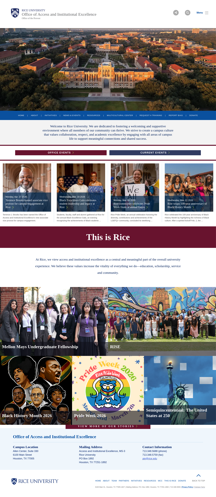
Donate (182, 481)
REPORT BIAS (176, 115)
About (106, 481)
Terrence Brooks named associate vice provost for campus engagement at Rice (27, 204)
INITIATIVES (51, 115)
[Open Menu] (201, 12)
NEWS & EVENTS (72, 115)
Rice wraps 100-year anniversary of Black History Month (187, 205)
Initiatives (136, 481)
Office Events (59, 152)
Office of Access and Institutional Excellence (59, 14)
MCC (160, 481)
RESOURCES (93, 115)
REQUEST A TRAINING (151, 115)
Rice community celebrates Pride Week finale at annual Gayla (132, 205)
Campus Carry (199, 487)
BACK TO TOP (198, 481)
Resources (150, 481)
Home (98, 481)
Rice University (33, 10)
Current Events (153, 152)
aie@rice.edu (149, 458)
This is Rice (170, 481)
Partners (124, 481)
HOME (21, 115)
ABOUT (34, 115)
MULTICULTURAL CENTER (120, 115)
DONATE (193, 115)
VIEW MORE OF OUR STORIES (106, 426)
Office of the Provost (31, 18)
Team (114, 481)
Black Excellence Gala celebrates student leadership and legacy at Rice (78, 204)
